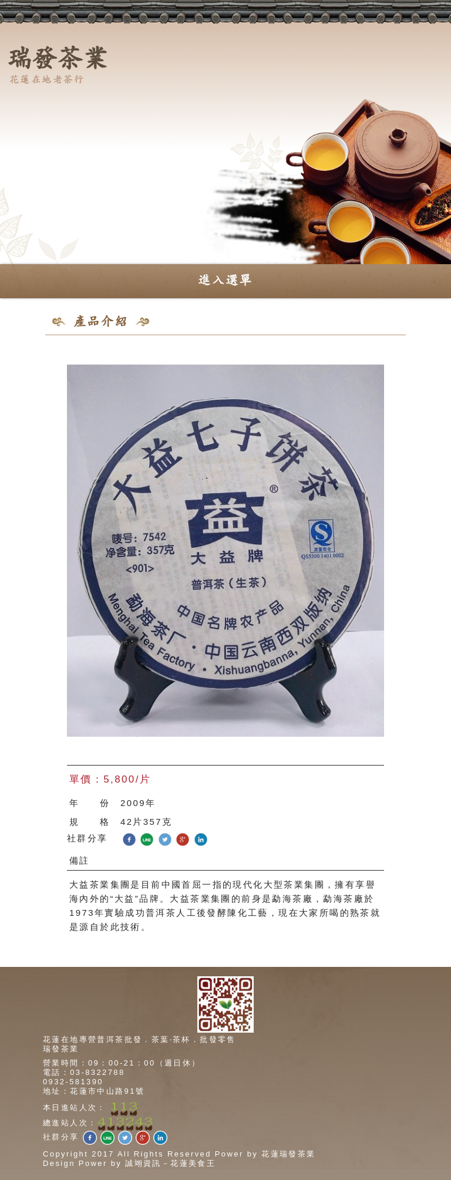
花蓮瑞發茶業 (288, 1153)
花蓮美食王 (193, 1163)
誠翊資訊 (143, 1163)
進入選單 (225, 280)
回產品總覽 (332, 351)
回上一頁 (387, 351)
